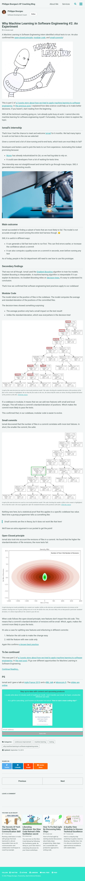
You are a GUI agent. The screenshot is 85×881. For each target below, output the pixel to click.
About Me (53, 4)
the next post (21, 666)
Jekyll (27, 876)
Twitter (13, 872)
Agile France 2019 (33, 688)
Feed (55, 872)
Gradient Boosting (46, 274)
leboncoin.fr (62, 688)
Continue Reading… (10, 675)
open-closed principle (23, 37)
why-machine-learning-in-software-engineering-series (20, 752)
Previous (22, 785)
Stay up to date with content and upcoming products (42, 698)
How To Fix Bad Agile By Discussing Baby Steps (52, 833)
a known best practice (29, 650)
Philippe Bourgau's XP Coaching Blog (18, 4)
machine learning (40, 748)
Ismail (49, 134)
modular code (39, 37)
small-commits (56, 37)
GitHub (24, 872)
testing (51, 748)
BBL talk (50, 688)
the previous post (23, 106)
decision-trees (54, 280)
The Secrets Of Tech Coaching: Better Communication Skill (11, 833)
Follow (34, 14)
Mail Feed (45, 872)
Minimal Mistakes (35, 876)
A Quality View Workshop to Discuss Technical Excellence (73, 833)
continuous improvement (23, 748)
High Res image (29, 398)
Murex (9, 156)
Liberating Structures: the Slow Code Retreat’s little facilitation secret (32, 834)
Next (63, 785)
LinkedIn (34, 872)
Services (65, 4)
